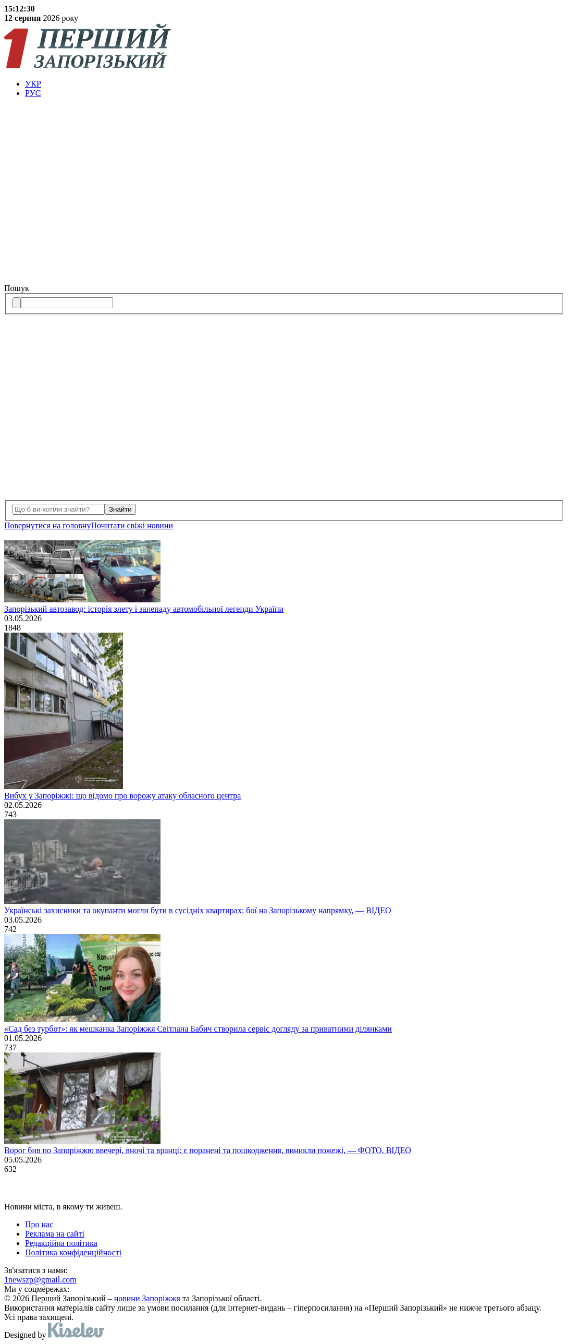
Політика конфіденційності (73, 1252)
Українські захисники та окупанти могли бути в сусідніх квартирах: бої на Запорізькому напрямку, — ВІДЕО (197, 910)
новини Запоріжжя (147, 1298)
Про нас (39, 1224)
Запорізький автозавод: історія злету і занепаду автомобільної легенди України (143, 608)
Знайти (120, 509)
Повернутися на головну (47, 525)
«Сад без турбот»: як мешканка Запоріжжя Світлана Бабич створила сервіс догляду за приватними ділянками (198, 1028)
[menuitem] (294, 84)
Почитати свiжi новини (132, 525)
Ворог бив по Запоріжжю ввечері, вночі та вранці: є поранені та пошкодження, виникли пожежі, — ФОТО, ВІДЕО (207, 1150)
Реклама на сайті (54, 1233)
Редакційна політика (61, 1243)
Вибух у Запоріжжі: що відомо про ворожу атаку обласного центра (122, 795)
